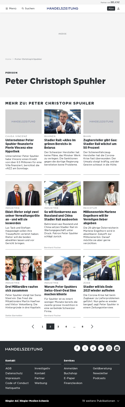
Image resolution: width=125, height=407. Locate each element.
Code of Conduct (17, 383)
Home (8, 59)
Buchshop (70, 373)
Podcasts (99, 378)
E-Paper (69, 378)
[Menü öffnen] (11, 8)
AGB (8, 368)
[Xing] (93, 348)
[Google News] (117, 348)
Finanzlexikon (73, 383)
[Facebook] (77, 348)
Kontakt (40, 373)
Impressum (12, 378)
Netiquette (12, 388)
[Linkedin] (101, 348)
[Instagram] (109, 348)
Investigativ (42, 368)
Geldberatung (102, 368)
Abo (111, 8)
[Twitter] (85, 348)
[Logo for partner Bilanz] (110, 2)
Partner (40, 378)
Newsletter (100, 373)
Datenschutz (14, 373)
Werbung (41, 383)
